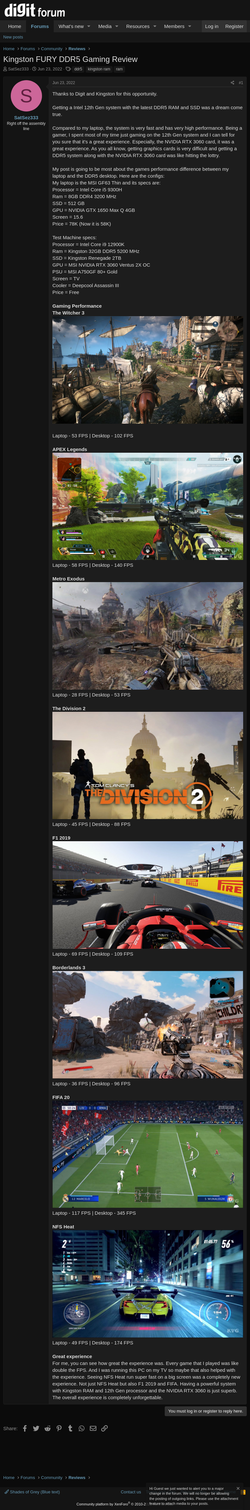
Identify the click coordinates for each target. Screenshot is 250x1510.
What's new (71, 26)
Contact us (131, 1491)
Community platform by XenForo (125, 1504)
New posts (13, 37)
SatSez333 (18, 68)
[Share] (233, 83)
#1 (241, 83)
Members (174, 26)
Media (105, 26)
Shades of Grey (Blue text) (32, 1491)
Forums (40, 26)
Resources (138, 26)
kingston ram (99, 69)
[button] (88, 26)
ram (119, 69)
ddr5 (78, 69)
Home (14, 26)
